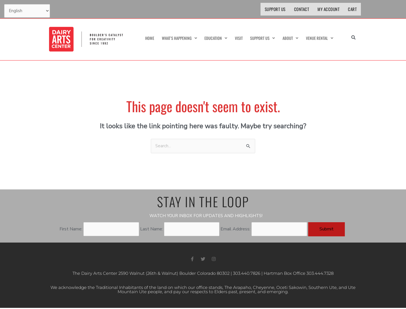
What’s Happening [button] (177, 38)
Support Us (275, 9)
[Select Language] (27, 11)
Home (147, 38)
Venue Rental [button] (318, 38)
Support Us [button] (261, 38)
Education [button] (214, 38)
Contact (301, 9)
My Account (328, 9)
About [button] (289, 38)
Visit (237, 38)
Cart (352, 9)
